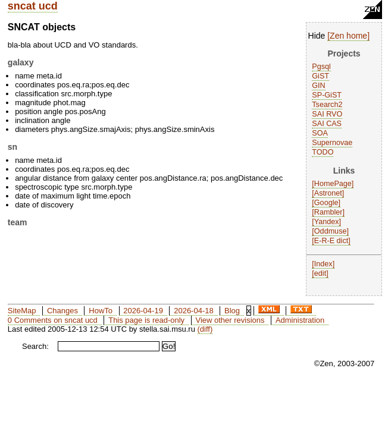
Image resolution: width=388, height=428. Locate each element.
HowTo (100, 310)
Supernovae (332, 143)
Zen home (348, 35)
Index (323, 264)
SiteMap (22, 310)
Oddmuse (330, 231)
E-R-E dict (331, 241)
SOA (320, 133)
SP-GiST (327, 95)
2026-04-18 (194, 310)
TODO (322, 152)
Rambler (328, 212)
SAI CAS (327, 123)
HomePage (333, 184)
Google (326, 203)
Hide (317, 35)
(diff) (205, 329)
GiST (320, 76)
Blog (232, 310)
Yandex (326, 222)
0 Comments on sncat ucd (53, 320)
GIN (318, 85)
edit (320, 273)
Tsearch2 (327, 104)
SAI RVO (327, 114)
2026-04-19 (143, 310)
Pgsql (321, 66)
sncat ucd (33, 6)
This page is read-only (146, 320)
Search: (35, 346)
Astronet (328, 193)
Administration (300, 320)
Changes (62, 310)
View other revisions (229, 320)
